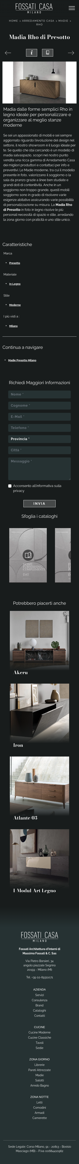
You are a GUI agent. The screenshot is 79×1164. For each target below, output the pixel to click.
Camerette (39, 1118)
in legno (15, 283)
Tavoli (40, 1042)
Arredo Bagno (39, 1085)
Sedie (39, 1048)
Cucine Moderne (39, 1032)
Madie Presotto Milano (22, 360)
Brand (39, 1005)
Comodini (39, 1107)
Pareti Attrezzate (39, 1070)
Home (13, 20)
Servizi (39, 995)
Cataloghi (39, 1010)
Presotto (14, 263)
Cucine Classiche (39, 1037)
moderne (15, 304)
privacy (18, 491)
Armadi (39, 1112)
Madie (63, 20)
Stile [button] (6, 295)
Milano (13, 326)
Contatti (39, 1015)
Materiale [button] (10, 274)
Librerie (39, 1065)
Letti (39, 1102)
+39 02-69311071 (42, 977)
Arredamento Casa (38, 20)
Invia (39, 504)
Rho (39, 24)
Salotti (39, 1080)
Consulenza (39, 1000)
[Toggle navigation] (71, 8)
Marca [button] (7, 253)
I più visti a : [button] (11, 316)
